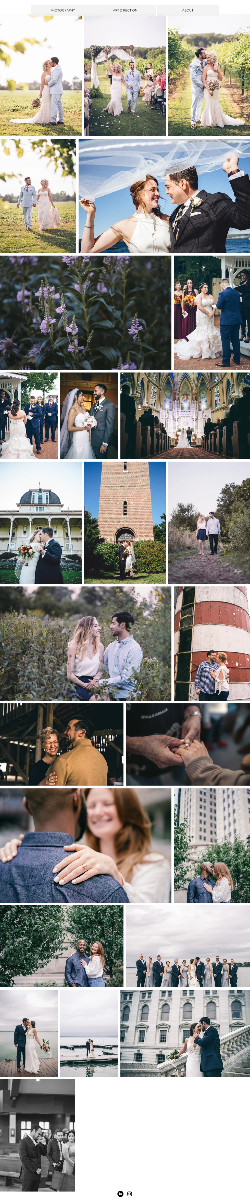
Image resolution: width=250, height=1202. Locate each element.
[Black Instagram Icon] (130, 1194)
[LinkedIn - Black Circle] (120, 1194)
